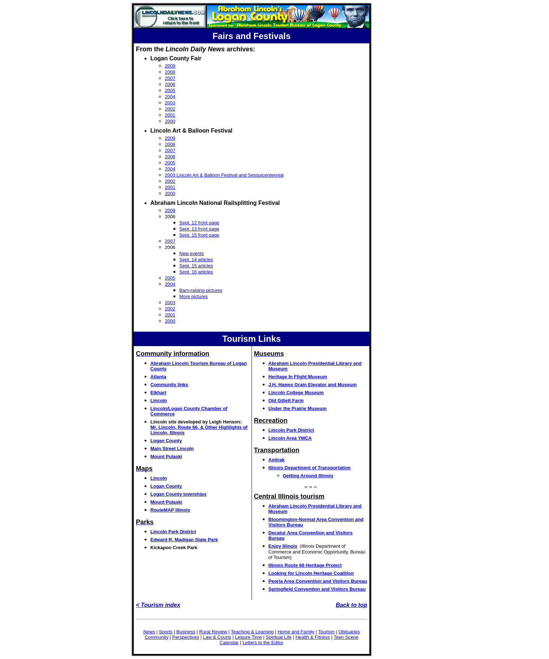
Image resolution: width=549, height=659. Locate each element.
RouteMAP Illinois (170, 510)
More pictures (193, 296)
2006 (170, 84)
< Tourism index (158, 605)
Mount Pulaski (166, 456)
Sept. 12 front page (199, 222)
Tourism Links (251, 339)
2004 (170, 96)
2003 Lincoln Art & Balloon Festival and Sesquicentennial (224, 175)
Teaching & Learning (252, 631)
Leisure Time (248, 637)
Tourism (326, 631)
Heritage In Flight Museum (298, 376)
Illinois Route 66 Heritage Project (305, 565)
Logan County (166, 440)
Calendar (229, 642)
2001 (170, 115)
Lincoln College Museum (296, 392)
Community (156, 637)
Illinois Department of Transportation (310, 467)
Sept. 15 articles (196, 265)
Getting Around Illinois (308, 475)
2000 (170, 121)
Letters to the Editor (263, 642)
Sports (166, 631)
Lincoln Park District (173, 531)
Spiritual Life (279, 637)
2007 (170, 78)
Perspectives (185, 637)
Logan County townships (178, 494)
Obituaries (349, 631)
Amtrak (277, 459)
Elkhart (158, 392)
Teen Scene (346, 637)
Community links (169, 384)
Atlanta (158, 376)
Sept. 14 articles (196, 259)
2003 (170, 102)
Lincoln (158, 400)
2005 (170, 90)
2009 (170, 66)
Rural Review (213, 631)
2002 (170, 109)
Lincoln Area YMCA (290, 438)
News (149, 631)
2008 (170, 72)
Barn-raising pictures (200, 290)
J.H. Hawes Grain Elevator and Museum (313, 384)
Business (186, 631)
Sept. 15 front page (199, 235)
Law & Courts (217, 637)
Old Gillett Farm (286, 400)
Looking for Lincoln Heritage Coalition (311, 573)
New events (191, 253)
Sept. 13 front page (199, 229)
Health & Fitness (312, 637)
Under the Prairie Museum (298, 408)
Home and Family (296, 631)
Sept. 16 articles (196, 272)
